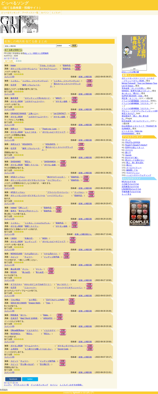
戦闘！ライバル (31, 165)
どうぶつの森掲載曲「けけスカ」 (136, 101)
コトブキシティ (54, 180)
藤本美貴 (14, 98)
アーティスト (30, 13)
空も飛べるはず (27, 364)
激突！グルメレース (31, 85)
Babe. (45, 315)
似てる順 (9, 61)
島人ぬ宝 (26, 272)
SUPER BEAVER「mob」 (133, 96)
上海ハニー (33, 113)
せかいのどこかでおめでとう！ (37, 284)
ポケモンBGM (17, 101)
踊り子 (128, 153)
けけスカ (129, 150)
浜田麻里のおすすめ (130, 187)
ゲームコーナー (31, 346)
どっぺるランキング (39, 385)
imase (13, 65)
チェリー (28, 257)
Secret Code (63, 349)
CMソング (23, 208)
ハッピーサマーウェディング (138, 175)
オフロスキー (16, 284)
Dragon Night (34, 303)
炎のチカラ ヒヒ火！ (56, 177)
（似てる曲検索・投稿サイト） (21, 7)
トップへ (8, 385)
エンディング (30, 242)
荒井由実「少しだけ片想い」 (134, 88)
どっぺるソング (15, 3)
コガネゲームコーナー (34, 101)
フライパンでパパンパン (57, 192)
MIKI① (59, 98)
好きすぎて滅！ (132, 158)
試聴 (78, 65)
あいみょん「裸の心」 (131, 93)
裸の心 (129, 165)
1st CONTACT (60, 113)
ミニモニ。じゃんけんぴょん (37, 223)
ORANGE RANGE (18, 113)
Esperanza (29, 129)
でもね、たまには (47, 65)
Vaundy (128, 155)
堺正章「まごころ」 (130, 98)
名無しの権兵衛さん (83, 234)
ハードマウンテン (55, 195)
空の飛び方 (44, 364)
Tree (48, 303)
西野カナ (14, 129)
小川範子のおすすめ (130, 184)
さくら (25, 269)
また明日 (32, 300)
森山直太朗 (15, 269)
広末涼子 (14, 318)
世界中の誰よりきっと (134, 148)
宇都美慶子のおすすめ (131, 192)
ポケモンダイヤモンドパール (70, 346)
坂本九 (13, 211)
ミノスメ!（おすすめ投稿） (71, 385)
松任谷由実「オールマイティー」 (136, 121)
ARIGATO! (47, 318)
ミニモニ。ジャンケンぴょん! (35, 81)
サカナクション (133, 173)
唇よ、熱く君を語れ (134, 163)
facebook (13, 379)
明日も (28, 162)
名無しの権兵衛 (85, 77)
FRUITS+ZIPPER (132, 142)
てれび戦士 (15, 300)
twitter (30, 379)
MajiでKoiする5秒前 (28, 318)
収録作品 (66, 65)
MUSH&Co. (15, 334)
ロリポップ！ (89, 393)
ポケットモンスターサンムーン (24, 69)
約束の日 (28, 238)
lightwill (76, 393)
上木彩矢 (14, 349)
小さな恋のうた (31, 254)
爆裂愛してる (132, 170)
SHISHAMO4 (50, 162)
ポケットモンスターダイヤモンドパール (28, 180)
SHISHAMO (16, 162)
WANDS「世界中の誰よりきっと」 (137, 91)
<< (5, 58)
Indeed (13, 208)
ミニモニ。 (15, 81)
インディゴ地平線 (51, 257)
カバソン (45, 13)
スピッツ (14, 257)
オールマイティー (134, 168)
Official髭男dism (17, 330)
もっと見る (126, 194)
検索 (74, 45)
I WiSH (14, 238)
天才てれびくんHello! (55, 300)
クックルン (79, 192)
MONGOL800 (16, 254)
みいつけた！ (63, 284)
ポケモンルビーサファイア (53, 132)
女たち (23, 315)
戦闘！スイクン (31, 226)
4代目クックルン (18, 177)
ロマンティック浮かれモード (37, 98)
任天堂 (13, 85)
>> (17, 58)
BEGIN (14, 272)
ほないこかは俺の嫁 (130, 72)
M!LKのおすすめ (129, 182)
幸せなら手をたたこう (28, 211)
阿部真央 (14, 315)
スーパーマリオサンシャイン (69, 288)
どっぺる (10, 13)
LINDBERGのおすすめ (131, 189)
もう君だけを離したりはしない (38, 349)
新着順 (19, 61)
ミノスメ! (56, 13)
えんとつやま (30, 132)
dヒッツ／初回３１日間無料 (36, 53)
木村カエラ (15, 144)
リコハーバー (30, 288)
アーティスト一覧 (21, 385)
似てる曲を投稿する (13, 50)
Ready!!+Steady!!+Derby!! (136, 145)
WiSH (44, 238)
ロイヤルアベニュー (48, 69)
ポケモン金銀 (61, 101)
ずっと (128, 140)
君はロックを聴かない (134, 160)
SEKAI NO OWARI (19, 303)
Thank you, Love (49, 129)
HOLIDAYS (27, 144)
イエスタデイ (32, 330)
